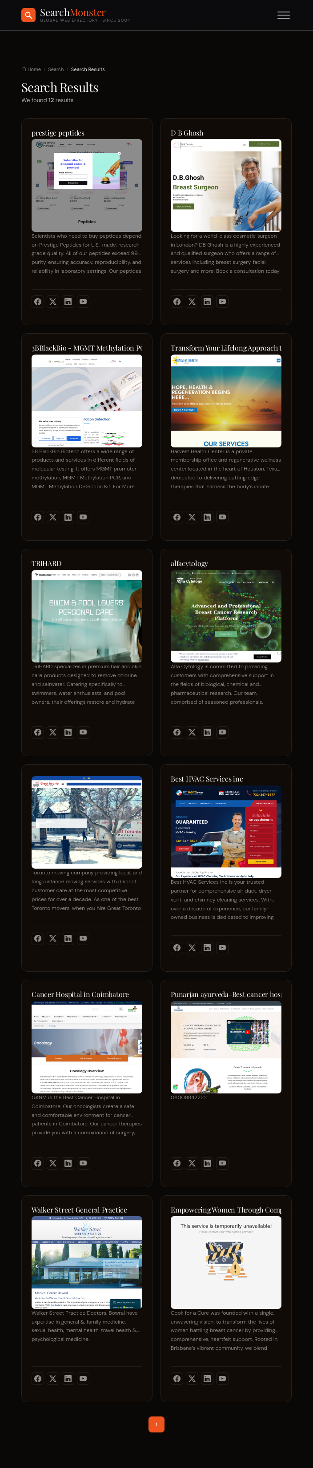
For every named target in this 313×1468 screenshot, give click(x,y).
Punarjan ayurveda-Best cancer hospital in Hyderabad (226, 994)
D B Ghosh (187, 132)
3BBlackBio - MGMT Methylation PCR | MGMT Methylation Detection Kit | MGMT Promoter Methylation (87, 347)
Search (56, 69)
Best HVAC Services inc (207, 778)
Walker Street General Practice (79, 1209)
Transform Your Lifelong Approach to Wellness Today (226, 347)
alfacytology (189, 563)
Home (31, 69)
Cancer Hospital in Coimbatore (80, 994)
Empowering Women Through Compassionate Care (226, 1209)
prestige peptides (58, 132)
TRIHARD (46, 563)
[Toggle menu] (284, 15)
